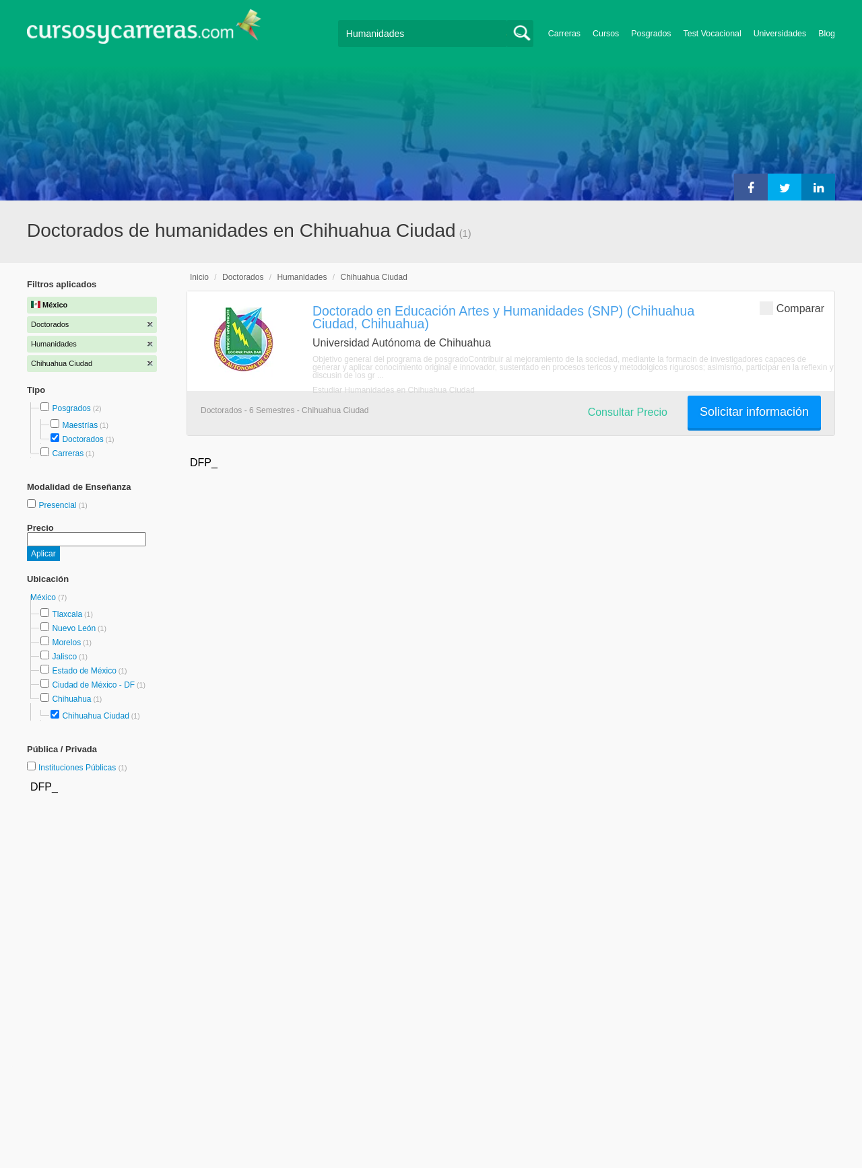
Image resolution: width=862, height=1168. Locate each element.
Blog (826, 34)
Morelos (66, 642)
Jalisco (64, 656)
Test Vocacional (712, 34)
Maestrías (80, 425)
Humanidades (302, 277)
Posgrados (651, 34)
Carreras (564, 34)
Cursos (606, 34)
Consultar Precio (627, 412)
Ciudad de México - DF (93, 685)
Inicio (199, 277)
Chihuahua (71, 699)
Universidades (780, 34)
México (44, 597)
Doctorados (82, 439)
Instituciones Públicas (82, 767)
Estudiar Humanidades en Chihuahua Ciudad (393, 390)
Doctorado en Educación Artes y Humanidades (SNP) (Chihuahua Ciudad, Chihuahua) (503, 317)
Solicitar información (754, 411)
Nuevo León (74, 628)
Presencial (58, 505)
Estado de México (84, 671)
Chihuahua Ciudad (95, 716)
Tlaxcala (67, 614)
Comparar (792, 307)
